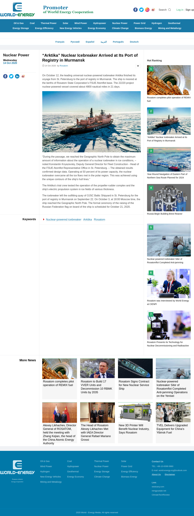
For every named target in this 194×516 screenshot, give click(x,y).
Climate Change (120, 28)
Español (90, 42)
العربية (104, 42)
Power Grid (140, 23)
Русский (75, 42)
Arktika (87, 219)
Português (118, 42)
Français (59, 42)
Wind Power (80, 23)
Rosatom (99, 219)
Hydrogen (157, 23)
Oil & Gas (19, 23)
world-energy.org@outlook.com (173, 470)
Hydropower (99, 23)
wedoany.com (158, 486)
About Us (156, 474)
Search (163, 9)
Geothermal (174, 23)
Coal (32, 23)
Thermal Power (48, 23)
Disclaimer (170, 474)
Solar (65, 23)
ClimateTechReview (161, 495)
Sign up (190, 9)
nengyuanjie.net (159, 491)
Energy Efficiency (44, 28)
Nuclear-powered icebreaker (63, 219)
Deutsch (134, 42)
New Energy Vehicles (71, 28)
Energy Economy (97, 28)
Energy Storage (21, 28)
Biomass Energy (143, 28)
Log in (179, 9)
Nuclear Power (120, 23)
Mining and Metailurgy (169, 28)
